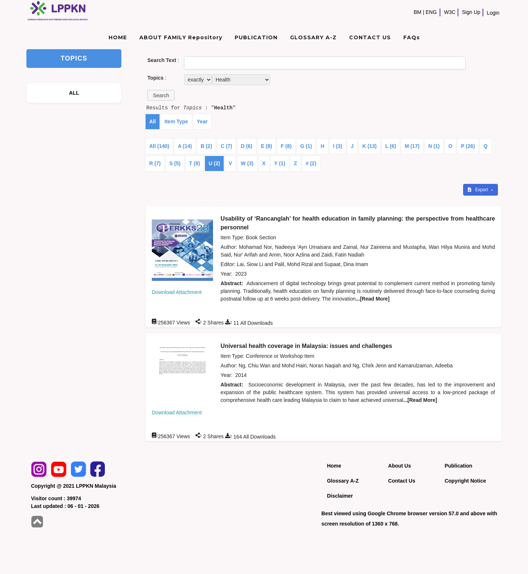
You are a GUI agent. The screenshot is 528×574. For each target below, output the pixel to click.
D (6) (246, 146)
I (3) (337, 146)
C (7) (226, 146)
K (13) (369, 146)
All (152, 121)
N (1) (434, 146)
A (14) (185, 146)
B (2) (206, 146)
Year (202, 121)
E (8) (266, 146)
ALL (74, 93)
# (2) (311, 163)
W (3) (247, 163)
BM (417, 12)
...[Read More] (373, 299)
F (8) (286, 146)
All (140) (159, 146)
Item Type (176, 121)
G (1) (306, 146)
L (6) (390, 146)
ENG (431, 12)
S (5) (174, 163)
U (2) (214, 163)
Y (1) (279, 163)
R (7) (155, 163)
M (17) (412, 146)
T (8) (194, 163)
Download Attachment (177, 292)
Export (478, 189)
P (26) (468, 146)
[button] (161, 95)
